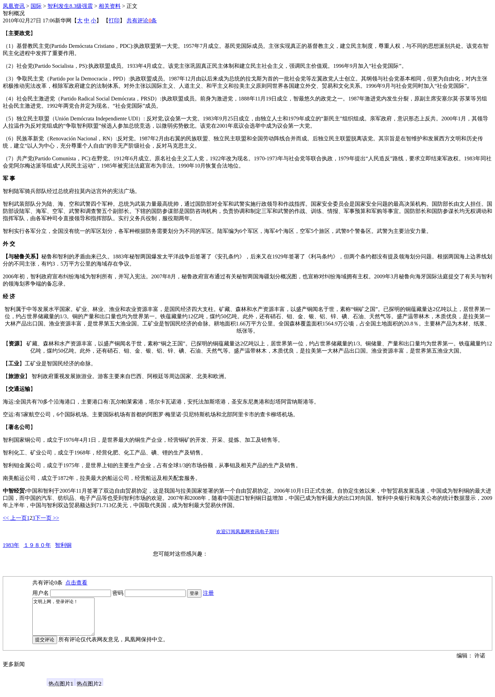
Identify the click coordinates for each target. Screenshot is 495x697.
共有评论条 (141, 20)
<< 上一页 (15, 518)
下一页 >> (47, 518)
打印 (114, 20)
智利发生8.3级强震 (70, 6)
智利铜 (63, 545)
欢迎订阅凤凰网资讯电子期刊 (247, 531)
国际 (36, 6)
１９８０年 (37, 545)
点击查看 (76, 583)
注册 (208, 593)
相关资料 (110, 6)
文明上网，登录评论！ (66, 620)
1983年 (11, 545)
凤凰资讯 (14, 6)
